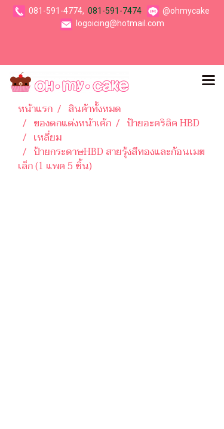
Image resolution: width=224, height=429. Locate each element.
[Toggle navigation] (208, 82)
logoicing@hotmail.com (120, 23)
